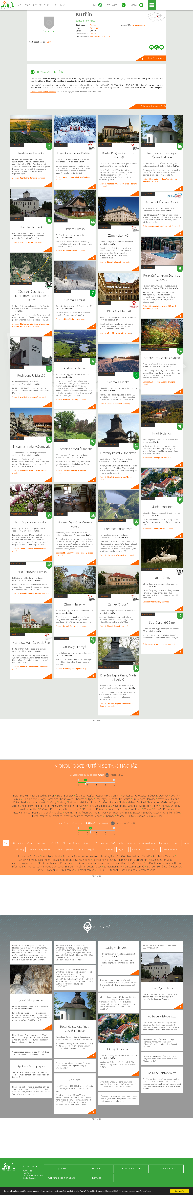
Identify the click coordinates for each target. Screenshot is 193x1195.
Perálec (93, 25)
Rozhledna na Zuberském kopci (138, 870)
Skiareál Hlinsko (173, 863)
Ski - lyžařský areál (62, 291)
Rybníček (106, 812)
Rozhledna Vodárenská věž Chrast (124, 863)
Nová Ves (81, 805)
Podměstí (88, 809)
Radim (68, 812)
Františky (100, 799)
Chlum (116, 795)
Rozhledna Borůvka (28, 856)
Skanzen (60, 220)
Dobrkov (163, 795)
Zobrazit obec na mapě (43, 91)
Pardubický (94, 28)
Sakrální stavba (18, 634)
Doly (42, 799)
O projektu (61, 1168)
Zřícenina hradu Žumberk (48, 866)
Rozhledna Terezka (163, 856)
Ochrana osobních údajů (61, 1177)
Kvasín (42, 802)
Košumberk (19, 802)
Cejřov (90, 795)
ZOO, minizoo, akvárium (21, 283)
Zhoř (159, 816)
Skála (128, 812)
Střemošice (173, 812)
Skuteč (137, 812)
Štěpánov (159, 812)
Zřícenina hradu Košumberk (35, 859)
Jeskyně (69, 849)
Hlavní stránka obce (157, 58)
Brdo (59, 795)
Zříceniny (17, 438)
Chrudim (93, 33)
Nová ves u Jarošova (100, 805)
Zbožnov (109, 816)
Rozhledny (17, 145)
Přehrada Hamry (21, 866)
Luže (122, 802)
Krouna (33, 802)
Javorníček (163, 799)
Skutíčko (147, 812)
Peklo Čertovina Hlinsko (24, 863)
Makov (131, 802)
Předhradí (135, 809)
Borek (51, 795)
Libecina (113, 802)
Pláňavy (43, 809)
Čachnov (80, 795)
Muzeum (104, 596)
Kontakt (96, 1177)
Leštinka (83, 802)
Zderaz (141, 816)
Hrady (17, 219)
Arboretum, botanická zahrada (24, 514)
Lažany (52, 802)
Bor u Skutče (38, 795)
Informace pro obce (131, 1168)
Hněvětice (124, 799)
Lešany (62, 802)
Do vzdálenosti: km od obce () (84, 823)
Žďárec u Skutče (125, 816)
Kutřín (84, 14)
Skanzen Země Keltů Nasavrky (164, 866)
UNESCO (104, 227)
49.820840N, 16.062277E (100, 36)
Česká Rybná (103, 795)
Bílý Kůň (24, 795)
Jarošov (151, 799)
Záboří (99, 816)
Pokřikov (101, 809)
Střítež (34, 816)
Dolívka (16, 799)
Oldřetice (144, 805)
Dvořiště (79, 799)
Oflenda (132, 805)
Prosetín (168, 809)
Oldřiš (155, 805)
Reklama (96, 1168)
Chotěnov (127, 795)
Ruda (96, 812)
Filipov (89, 799)
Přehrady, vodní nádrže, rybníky (68, 360)
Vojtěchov (45, 816)
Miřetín (16, 805)
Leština (72, 802)
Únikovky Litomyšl (134, 866)
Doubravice (66, 799)
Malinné (141, 802)
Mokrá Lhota (42, 805)
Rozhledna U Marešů (139, 856)
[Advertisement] (96, 740)
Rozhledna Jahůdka (161, 859)
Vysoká (89, 816)
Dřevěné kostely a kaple (108, 445)
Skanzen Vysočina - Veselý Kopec (83, 866)
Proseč (157, 809)
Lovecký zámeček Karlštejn (88, 863)
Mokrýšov (56, 805)
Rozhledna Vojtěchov (104, 859)
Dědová (152, 795)
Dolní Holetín (30, 799)
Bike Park (109, 849)
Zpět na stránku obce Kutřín (153, 106)
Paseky (23, 809)
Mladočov (27, 805)
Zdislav (151, 816)
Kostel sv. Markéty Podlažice (55, 863)
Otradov (175, 805)
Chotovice (140, 795)
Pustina (36, 812)
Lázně (147, 498)
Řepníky (86, 812)
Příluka (147, 809)
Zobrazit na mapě (28, 178)
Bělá (15, 795)
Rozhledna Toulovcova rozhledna (71, 859)
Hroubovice (138, 799)
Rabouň (47, 812)
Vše (5, 843)
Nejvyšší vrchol (148, 614)
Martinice (153, 802)
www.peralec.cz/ (138, 25)
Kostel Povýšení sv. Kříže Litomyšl (56, 870)
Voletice (57, 816)
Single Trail (122, 849)
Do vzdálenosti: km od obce (87, 774)
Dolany (174, 795)
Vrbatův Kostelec (73, 816)
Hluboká (112, 799)
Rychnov (118, 812)
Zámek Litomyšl (86, 870)
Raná (77, 812)
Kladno (175, 799)
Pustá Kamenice (21, 812)
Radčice (58, 812)
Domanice (52, 799)
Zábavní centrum (18, 563)
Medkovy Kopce (169, 802)
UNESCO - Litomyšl (107, 870)
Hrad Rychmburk (51, 856)
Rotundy (148, 145)
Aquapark (148, 194)
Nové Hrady (119, 805)
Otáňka (164, 805)
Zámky (60, 145)
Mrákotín (69, 805)
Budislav (68, 795)
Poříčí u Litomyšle (118, 809)
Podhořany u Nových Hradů (65, 809)
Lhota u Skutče (98, 802)
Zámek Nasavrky (113, 866)
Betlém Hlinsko (153, 863)
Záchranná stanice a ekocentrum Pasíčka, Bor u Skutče (94, 856)
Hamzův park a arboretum (133, 859)
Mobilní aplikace (166, 1168)
